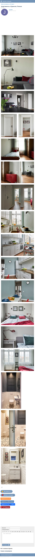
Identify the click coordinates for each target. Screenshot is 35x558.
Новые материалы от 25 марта (7, 4)
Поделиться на (8, 504)
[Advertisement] (17, 23)
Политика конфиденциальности (6, 554)
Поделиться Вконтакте (7, 501)
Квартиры (2, 7)
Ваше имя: (4, 527)
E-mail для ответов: (5, 529)
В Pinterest (6, 507)
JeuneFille (11, 9)
